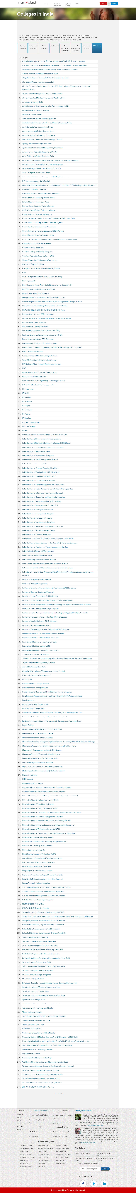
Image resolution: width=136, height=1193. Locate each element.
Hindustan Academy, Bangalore (34, 377)
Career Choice (61, 1151)
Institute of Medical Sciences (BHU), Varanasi (39, 621)
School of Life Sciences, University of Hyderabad (41, 929)
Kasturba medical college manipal (35, 688)
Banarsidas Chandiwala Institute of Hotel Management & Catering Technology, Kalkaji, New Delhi (59, 185)
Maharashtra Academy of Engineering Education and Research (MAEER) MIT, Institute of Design (58, 742)
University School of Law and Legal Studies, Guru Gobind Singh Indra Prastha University (55, 1041)
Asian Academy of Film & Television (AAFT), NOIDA (41, 169)
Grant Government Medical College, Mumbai (39, 356)
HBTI (24, 368)
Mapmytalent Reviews (83, 1111)
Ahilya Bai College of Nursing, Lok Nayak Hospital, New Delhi (45, 78)
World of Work (43, 1145)
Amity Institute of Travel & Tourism (35, 110)
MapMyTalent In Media (45, 1148)
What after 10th (25, 1166)
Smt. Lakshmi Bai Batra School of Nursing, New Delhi (42, 950)
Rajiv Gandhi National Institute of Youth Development (42, 879)
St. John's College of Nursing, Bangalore (37, 971)
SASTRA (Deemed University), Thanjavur (37, 900)
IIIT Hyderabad (27, 389)
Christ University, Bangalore (33, 248)
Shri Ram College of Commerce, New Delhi (39, 941)
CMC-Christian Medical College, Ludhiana (38, 210)
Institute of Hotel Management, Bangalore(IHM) (40, 609)
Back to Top (59, 1094)
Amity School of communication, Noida (37, 127)
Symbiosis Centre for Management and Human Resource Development (49, 983)
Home (46, 4)
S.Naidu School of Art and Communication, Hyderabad (43, 892)
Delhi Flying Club (28, 281)
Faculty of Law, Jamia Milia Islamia (35, 327)
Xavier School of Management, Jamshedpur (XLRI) (41, 1079)
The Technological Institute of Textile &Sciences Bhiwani (44, 1016)
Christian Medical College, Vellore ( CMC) (38, 256)
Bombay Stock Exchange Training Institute (38, 206)
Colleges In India (25, 1154)
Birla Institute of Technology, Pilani (35, 202)
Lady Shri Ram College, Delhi (33, 708)
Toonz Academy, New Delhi (33, 1025)
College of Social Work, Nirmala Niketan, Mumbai (41, 268)
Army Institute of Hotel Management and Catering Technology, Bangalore (50, 160)
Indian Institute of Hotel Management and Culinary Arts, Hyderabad (47, 489)
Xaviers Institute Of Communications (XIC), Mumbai (42, 1083)
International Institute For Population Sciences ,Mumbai (43, 634)
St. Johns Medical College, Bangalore (36, 975)
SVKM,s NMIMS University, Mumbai (35, 908)
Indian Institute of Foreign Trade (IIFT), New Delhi (41, 472)
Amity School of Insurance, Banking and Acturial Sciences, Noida (47, 123)
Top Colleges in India (82, 1153)
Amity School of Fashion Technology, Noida (39, 119)
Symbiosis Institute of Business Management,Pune (41, 987)
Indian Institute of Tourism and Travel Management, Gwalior (45, 547)
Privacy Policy (33, 1136)
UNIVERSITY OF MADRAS (32, 1029)
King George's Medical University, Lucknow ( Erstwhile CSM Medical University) (52, 696)
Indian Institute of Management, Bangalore (38, 514)
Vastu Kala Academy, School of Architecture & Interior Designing (47, 1045)
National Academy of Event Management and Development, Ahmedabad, (50, 796)
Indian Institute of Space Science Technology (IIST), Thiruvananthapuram (49, 543)
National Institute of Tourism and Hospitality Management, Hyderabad (48, 833)
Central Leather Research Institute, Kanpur (38, 235)
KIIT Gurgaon (27, 679)
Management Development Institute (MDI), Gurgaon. (42, 750)
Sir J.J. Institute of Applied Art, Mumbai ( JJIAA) (40, 946)
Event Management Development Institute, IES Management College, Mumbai (52, 302)
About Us (20, 1114)
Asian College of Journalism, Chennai (36, 173)
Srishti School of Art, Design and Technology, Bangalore (43, 966)
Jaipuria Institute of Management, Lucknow (38, 663)
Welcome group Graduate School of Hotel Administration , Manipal (48, 1066)
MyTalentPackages (68, 4)
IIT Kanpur (26, 406)
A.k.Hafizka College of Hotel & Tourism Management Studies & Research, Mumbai (53, 61)
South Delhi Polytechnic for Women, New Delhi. (40, 954)
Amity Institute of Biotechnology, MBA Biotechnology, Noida (45, 106)
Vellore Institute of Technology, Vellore (37, 1050)
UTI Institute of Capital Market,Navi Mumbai (38, 1033)
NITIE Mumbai (27, 779)
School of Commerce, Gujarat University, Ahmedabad (43, 925)
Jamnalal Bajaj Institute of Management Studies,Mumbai (43, 671)
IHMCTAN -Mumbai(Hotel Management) (37, 385)
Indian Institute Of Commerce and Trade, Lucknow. (41, 439)
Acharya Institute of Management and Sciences (40, 74)
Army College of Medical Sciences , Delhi (38, 156)
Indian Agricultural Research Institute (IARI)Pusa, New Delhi (44, 435)
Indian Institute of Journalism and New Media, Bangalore (43, 497)
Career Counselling (26, 1145)
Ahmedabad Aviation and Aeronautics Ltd (38, 82)
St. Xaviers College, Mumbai (33, 979)
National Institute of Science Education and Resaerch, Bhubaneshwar (48, 825)
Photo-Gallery (42, 1151)
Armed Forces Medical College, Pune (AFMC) (39, 152)
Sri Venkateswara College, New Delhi (36, 962)
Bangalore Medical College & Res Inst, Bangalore (41, 194)
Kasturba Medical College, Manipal (35, 684)
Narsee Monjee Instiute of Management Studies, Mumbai (44, 792)
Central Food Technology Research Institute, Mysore (42, 223)
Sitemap (20, 1126)
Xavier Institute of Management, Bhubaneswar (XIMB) (42, 1075)
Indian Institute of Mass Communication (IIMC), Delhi (42, 526)
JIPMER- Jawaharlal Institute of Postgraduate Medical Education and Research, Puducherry (57, 659)
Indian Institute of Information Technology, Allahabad (42, 493)
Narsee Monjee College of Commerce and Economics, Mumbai (46, 788)
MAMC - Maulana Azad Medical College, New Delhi (42, 729)
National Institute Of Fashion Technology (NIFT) (40, 800)
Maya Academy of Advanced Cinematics (37, 763)
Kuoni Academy (28, 700)
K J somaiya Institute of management (36, 675)
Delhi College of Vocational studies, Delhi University (42, 277)
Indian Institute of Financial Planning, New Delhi (40, 468)
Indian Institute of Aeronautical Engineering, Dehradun (42, 447)
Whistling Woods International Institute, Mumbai (40, 1070)
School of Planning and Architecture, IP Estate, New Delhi (44, 933)
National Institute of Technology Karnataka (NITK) (41, 829)
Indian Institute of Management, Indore (37, 518)
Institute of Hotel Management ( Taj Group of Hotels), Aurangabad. (47, 600)
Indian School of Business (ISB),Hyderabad (38, 551)
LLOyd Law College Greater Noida (35, 704)
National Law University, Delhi (33, 850)
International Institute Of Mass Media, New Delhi (40, 638)
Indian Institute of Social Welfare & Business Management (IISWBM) (47, 539)
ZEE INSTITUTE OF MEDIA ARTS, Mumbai (38, 1087)
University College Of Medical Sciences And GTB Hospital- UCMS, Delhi (50, 1037)
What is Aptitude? (62, 1145)
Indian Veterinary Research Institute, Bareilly (39, 560)
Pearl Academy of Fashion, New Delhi (36, 867)
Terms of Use (33, 1132)
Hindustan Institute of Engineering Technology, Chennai (43, 381)
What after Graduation (63, 1154)
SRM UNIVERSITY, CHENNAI (33, 904)
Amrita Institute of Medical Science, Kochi (38, 131)
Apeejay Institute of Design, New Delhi (37, 144)
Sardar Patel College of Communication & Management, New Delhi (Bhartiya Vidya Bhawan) (57, 916)
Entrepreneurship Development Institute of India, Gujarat (43, 298)
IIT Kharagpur (27, 410)
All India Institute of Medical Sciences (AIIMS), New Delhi (43, 98)
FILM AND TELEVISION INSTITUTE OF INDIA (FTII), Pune (43, 310)
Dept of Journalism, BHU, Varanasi (35, 293)
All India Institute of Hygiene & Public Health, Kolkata (42, 94)
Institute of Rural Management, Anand (36, 625)
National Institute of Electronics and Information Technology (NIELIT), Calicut (51, 812)
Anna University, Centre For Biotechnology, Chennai (42, 140)
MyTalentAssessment (57, 4)
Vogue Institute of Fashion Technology (37, 1058)
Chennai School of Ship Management (36, 243)
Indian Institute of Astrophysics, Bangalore (38, 456)
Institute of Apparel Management (34, 584)
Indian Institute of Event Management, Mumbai (40, 460)
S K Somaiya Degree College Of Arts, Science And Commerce (46, 887)
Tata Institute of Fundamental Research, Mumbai (40, 1004)
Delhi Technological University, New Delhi (38, 289)
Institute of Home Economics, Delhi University (40, 596)
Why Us (19, 1117)
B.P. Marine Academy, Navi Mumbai (36, 181)
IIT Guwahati (27, 402)
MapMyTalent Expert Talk (60, 1132)
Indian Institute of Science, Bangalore (36, 535)
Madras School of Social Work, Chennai (37, 738)
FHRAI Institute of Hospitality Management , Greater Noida (44, 306)
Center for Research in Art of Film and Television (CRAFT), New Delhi (48, 218)
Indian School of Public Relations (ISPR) (37, 555)
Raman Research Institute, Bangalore (36, 883)
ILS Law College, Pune (30, 422)
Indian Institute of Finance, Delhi (34, 464)
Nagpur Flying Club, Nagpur (32, 783)
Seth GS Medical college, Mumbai (35, 937)
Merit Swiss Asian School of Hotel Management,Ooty (42, 767)
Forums (55, 1123)
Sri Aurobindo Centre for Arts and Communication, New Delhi (46, 958)
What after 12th (43, 1166)
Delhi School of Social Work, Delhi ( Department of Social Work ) (47, 285)
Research (20, 1129)
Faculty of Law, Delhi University (34, 322)
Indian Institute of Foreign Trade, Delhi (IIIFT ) (39, 476)
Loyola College (28, 725)
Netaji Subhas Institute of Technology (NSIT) (39, 854)
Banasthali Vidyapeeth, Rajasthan (34, 189)
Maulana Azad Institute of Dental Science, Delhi (40, 758)
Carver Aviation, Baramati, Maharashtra (37, 214)
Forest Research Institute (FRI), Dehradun (37, 339)
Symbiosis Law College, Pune (33, 1000)
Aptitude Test (60, 1160)
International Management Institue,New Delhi (39, 642)
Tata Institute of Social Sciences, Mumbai (38, 1008)
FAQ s (19, 1120)
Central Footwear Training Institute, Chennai (39, 227)
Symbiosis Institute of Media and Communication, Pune (43, 995)
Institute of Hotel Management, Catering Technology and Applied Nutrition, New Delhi (55, 613)
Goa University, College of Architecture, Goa (39, 343)
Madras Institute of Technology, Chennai (37, 733)
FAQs (77, 4)
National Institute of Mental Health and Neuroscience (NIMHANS (46, 821)
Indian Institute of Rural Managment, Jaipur (38, 530)
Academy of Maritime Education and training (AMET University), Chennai (50, 70)
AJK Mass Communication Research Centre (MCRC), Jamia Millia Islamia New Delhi (54, 65)
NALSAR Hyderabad (29, 775)
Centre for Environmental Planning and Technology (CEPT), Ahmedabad (49, 239)
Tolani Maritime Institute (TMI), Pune (36, 1020)
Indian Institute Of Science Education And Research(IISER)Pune (46, 443)
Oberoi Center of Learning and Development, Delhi (42, 858)
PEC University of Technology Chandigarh (38, 862)
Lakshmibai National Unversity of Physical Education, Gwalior (45, 717)
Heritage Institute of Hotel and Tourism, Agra (39, 372)
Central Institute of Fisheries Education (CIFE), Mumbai (43, 231)
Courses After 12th (62, 1163)
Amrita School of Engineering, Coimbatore (38, 135)
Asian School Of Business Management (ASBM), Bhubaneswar (45, 177)
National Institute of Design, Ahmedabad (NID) (39, 808)
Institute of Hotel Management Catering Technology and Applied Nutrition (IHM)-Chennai (56, 605)
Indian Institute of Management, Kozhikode (38, 522)
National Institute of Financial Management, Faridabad (42, 817)
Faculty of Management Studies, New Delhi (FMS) (41, 331)
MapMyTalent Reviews (59, 1136)
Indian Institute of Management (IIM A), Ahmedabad (41, 501)
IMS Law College (28, 426)
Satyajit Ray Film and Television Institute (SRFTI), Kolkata (43, 921)
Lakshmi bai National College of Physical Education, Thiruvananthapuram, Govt (52, 713)
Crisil (24, 273)
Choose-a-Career (44, 1154)
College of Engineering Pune (33, 264)
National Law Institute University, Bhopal (37, 837)
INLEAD (25, 431)
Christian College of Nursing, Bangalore (37, 252)
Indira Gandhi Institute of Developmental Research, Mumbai (45, 564)
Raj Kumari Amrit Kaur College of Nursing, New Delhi (42, 875)
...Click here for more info (94, 1125)
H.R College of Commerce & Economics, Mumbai (41, 364)
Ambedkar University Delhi (32, 102)
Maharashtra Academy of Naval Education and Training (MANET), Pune (49, 746)
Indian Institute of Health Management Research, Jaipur (43, 485)
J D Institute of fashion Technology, (35, 654)
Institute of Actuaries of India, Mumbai (36, 580)
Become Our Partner (40, 1111)
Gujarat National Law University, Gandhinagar (39, 360)
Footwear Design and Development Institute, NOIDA (42, 335)
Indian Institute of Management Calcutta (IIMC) (40, 505)
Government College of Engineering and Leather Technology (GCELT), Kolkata (52, 347)
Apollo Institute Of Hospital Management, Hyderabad (42, 148)
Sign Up (103, 3)
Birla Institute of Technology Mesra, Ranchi (38, 198)
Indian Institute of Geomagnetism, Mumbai (38, 481)
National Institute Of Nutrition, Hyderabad (38, 804)
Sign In (114, 3)
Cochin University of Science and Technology (39, 260)
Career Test (24, 1163)
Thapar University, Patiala (31, 1012)
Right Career (24, 1151)
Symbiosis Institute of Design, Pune (35, 991)
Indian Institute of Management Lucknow (37, 510)
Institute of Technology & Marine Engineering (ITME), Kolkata (45, 630)
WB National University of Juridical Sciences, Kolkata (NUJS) (45, 1062)
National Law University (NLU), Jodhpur (37, 846)
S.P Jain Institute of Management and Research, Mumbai (43, 896)
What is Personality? (63, 1148)
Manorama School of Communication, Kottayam (41, 754)
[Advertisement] (68, 25)
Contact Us (21, 1123)
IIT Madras (26, 414)
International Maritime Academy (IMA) (36, 646)
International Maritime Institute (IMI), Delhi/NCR (40, 650)
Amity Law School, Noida (32, 115)
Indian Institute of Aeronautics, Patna (36, 451)
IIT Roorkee (26, 418)
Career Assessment (26, 1148)
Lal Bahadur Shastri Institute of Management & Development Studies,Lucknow (52, 721)
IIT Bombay (26, 397)
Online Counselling (62, 1157)
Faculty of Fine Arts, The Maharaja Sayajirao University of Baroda (46, 318)
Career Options (43, 1157)
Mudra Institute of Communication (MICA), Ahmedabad (43, 771)
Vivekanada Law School (31, 1054)
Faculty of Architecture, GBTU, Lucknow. (37, 314)
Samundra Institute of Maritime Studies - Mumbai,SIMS (43, 912)
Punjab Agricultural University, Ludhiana (37, 871)
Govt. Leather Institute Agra (32, 352)
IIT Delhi (25, 393)
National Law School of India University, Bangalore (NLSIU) (44, 842)
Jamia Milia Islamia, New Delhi (34, 667)
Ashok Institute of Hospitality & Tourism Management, (42, 164)
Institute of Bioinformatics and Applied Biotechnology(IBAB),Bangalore (49, 588)
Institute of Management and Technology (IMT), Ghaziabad (44, 617)
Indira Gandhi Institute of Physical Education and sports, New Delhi (47, 568)
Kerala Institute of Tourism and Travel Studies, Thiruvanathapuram (47, 692)
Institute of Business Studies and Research (38, 592)
